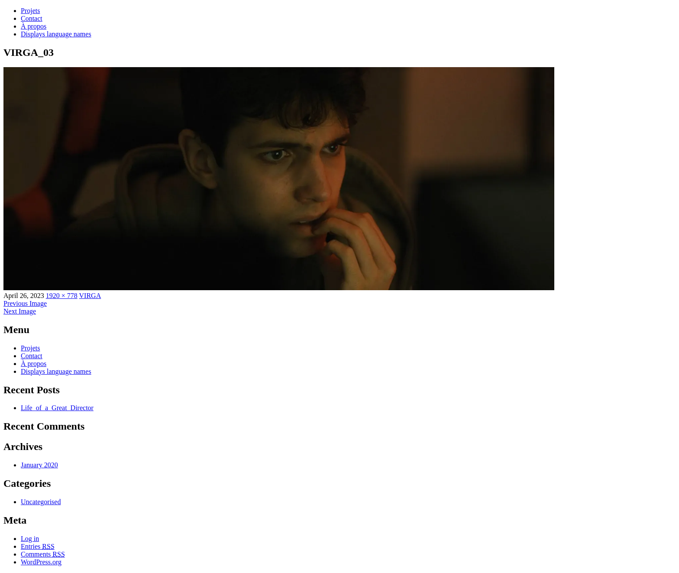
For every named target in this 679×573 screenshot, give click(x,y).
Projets (30, 10)
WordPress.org (41, 562)
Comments (43, 554)
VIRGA (90, 295)
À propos (33, 26)
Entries (38, 546)
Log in (30, 538)
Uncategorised (41, 501)
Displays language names (56, 34)
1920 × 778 (62, 295)
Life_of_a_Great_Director (57, 407)
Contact (31, 18)
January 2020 (39, 465)
